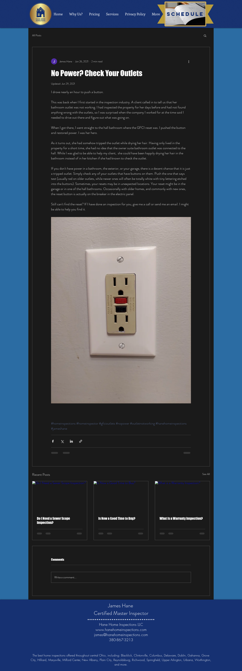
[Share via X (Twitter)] (62, 441)
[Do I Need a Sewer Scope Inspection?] (59, 496)
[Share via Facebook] (53, 441)
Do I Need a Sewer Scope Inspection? (53, 520)
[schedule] (185, 14)
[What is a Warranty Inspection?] (182, 496)
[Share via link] (80, 441)
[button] (205, 35)
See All (206, 474)
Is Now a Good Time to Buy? (116, 518)
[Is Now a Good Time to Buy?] (121, 496)
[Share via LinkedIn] (71, 441)
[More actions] (188, 61)
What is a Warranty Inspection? (181, 518)
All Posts (36, 35)
